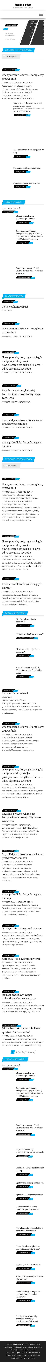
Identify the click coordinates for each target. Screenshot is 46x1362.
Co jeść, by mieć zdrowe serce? (28, 1265)
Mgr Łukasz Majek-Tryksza (18, 402)
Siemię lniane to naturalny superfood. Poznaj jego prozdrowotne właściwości (27, 1319)
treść (32, 1358)
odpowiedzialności (18, 1358)
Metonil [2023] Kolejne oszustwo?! (30, 634)
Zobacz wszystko (10, 56)
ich (29, 1358)
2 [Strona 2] (16, 1052)
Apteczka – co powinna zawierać (26, 183)
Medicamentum (23, 4)
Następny (30, 1052)
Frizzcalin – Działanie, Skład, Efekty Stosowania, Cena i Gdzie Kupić (29, 670)
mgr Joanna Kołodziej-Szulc (19, 83)
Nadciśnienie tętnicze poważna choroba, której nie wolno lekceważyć (28, 1294)
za (26, 1358)
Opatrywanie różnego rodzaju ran (27, 168)
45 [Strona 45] (23, 1052)
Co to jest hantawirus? (10, 34)
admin (12, 39)
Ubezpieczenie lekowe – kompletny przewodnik (36, 22)
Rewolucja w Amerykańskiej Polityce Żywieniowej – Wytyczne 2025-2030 (29, 271)
